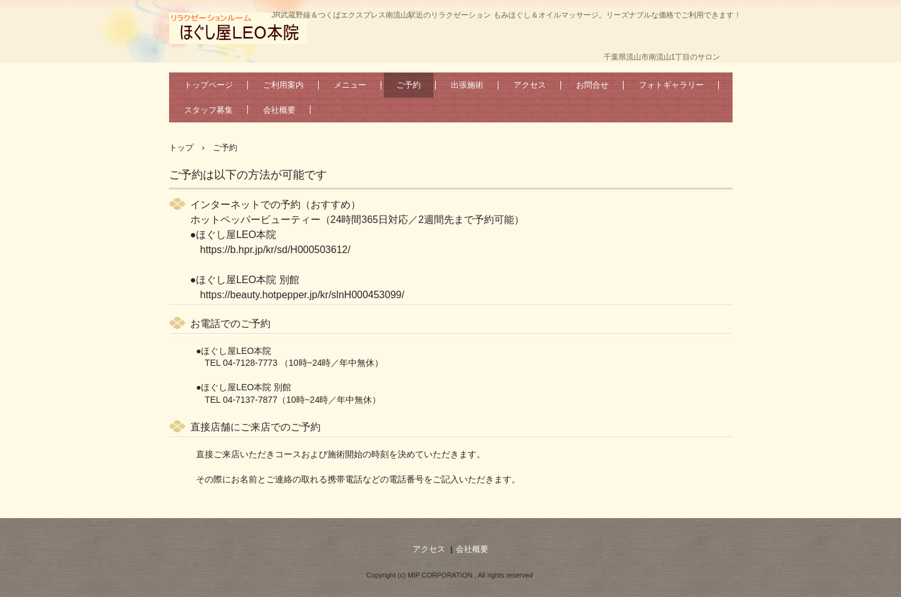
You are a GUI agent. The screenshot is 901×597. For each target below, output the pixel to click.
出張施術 (467, 85)
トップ (181, 147)
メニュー (350, 85)
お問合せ (592, 85)
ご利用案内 (283, 85)
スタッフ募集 (208, 110)
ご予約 (408, 85)
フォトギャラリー (671, 85)
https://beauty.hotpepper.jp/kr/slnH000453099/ (302, 294)
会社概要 (279, 110)
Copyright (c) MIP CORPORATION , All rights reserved (449, 575)
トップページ (208, 85)
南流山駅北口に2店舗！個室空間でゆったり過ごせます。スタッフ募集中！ (238, 28)
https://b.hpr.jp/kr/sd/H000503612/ (275, 249)
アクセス (529, 85)
